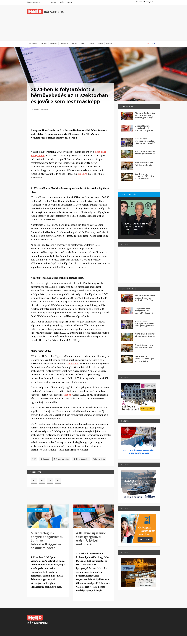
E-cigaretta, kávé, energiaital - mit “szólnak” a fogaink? (144, 128)
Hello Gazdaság (40, 109)
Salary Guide (99, 459)
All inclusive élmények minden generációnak (145, 152)
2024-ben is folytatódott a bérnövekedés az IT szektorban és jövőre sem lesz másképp (69, 95)
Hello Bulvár (128, 194)
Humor (100, 43)
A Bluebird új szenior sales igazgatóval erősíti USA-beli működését (91, 538)
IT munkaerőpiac (61, 459)
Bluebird (82, 174)
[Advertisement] (116, 22)
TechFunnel (73, 363)
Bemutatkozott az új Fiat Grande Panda (144, 163)
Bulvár (91, 43)
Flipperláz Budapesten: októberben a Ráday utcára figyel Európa (145, 115)
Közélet (44, 43)
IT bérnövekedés (81, 459)
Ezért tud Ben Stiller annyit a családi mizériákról (137, 226)
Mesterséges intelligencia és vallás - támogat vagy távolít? (145, 141)
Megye (70, 2)
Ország (53, 2)
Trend (83, 43)
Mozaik (109, 43)
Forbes (67, 394)
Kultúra (53, 43)
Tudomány (64, 43)
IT (34, 459)
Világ (62, 2)
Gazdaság (33, 43)
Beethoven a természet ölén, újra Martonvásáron (144, 176)
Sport (74, 43)
